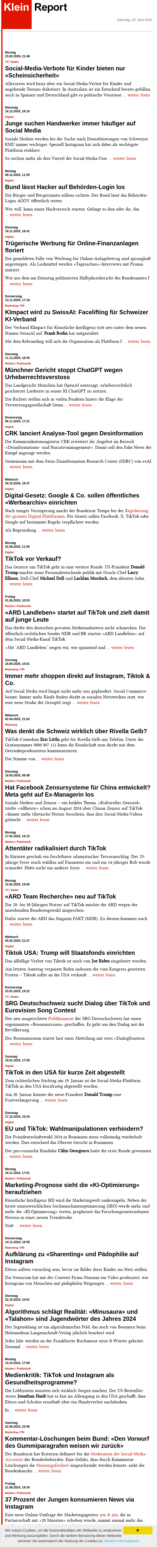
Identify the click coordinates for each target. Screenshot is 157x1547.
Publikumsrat (61, 1018)
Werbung (11, 724)
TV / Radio (12, 61)
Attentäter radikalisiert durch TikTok (55, 848)
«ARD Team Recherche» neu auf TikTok (60, 896)
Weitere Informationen (121, 1541)
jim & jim (109, 1514)
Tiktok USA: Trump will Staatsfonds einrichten (70, 953)
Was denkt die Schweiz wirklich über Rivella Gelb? (76, 731)
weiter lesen (138, 94)
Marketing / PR (14, 305)
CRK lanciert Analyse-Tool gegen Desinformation (74, 433)
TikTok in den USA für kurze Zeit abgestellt (65, 1072)
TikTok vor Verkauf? (33, 559)
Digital (9, 116)
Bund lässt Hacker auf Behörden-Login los (65, 187)
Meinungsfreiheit (52, 1465)
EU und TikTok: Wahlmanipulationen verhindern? (74, 1128)
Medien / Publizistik (18, 363)
